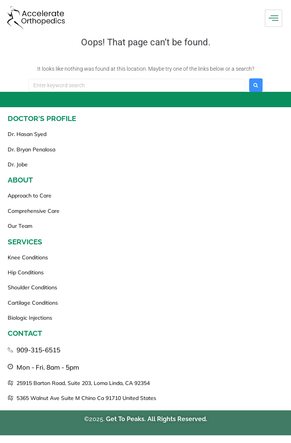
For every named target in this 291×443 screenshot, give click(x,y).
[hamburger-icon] (273, 18)
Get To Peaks (125, 419)
